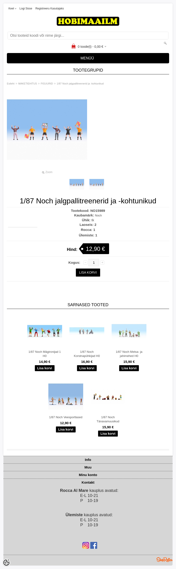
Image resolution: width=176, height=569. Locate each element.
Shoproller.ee (165, 559)
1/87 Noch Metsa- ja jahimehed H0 (129, 354)
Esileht (10, 83)
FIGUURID (47, 83)
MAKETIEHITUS (27, 83)
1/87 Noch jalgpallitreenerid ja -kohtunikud (80, 83)
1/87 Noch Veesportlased (65, 417)
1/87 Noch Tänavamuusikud (108, 419)
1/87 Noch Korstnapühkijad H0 (87, 354)
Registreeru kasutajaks (49, 8)
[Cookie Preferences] (6, 562)
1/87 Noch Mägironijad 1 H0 (44, 354)
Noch (98, 215)
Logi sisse (25, 8)
